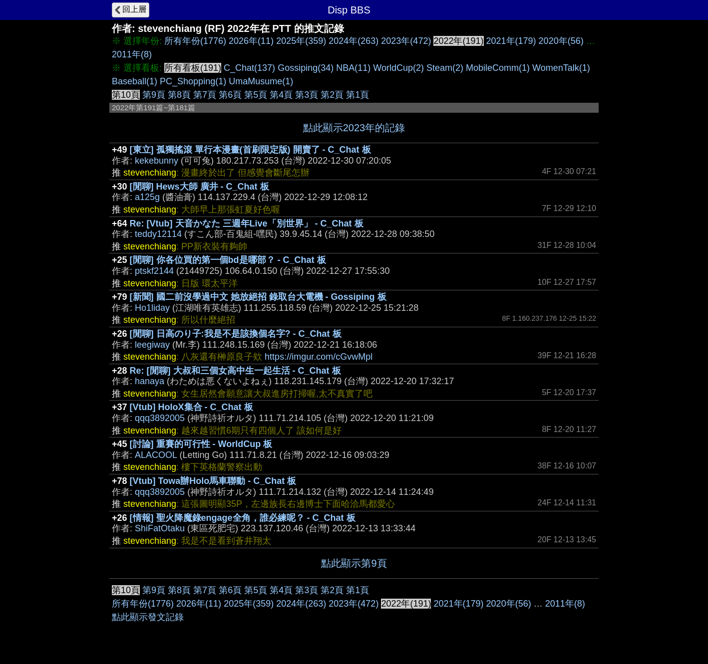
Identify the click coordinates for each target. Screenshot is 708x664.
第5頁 (255, 95)
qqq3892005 (160, 418)
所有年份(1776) (195, 41)
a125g (147, 197)
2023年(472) (406, 41)
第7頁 (204, 95)
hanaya (149, 381)
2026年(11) (251, 41)
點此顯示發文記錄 (148, 617)
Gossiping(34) (306, 68)
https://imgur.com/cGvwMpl (318, 357)
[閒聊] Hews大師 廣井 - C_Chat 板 (199, 187)
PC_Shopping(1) (193, 81)
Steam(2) (444, 68)
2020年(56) (561, 41)
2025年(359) (301, 41)
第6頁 (230, 95)
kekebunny (156, 161)
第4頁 (281, 95)
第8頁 (179, 95)
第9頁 (153, 95)
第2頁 (332, 95)
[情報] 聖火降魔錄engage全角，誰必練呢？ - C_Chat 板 (242, 518)
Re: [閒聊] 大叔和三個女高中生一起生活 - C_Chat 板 (235, 371)
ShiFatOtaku (160, 528)
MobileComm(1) (498, 68)
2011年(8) (132, 54)
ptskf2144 (154, 271)
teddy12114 (158, 234)
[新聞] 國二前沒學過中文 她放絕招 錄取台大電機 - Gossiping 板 (258, 297)
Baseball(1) (134, 81)
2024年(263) (353, 41)
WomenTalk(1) (561, 68)
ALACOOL (156, 455)
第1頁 (357, 95)
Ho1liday (152, 308)
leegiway (152, 345)
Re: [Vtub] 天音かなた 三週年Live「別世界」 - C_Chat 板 (246, 223)
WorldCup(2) (398, 68)
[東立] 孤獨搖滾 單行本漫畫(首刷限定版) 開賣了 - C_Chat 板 (250, 150)
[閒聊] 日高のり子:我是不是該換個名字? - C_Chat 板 (236, 334)
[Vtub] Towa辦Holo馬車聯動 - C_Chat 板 (213, 481)
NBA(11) (353, 68)
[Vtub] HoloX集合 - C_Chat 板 (191, 407)
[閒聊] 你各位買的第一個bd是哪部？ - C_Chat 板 (228, 260)
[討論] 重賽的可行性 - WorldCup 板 (201, 444)
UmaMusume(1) (261, 81)
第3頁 (306, 95)
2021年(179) (511, 41)
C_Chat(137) (249, 68)
